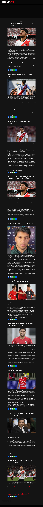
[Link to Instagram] (37, 2)
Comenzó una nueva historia (19, 281)
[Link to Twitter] (38, 2)
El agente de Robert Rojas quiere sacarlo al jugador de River (21, 178)
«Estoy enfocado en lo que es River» (19, 75)
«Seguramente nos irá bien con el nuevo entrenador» (21, 325)
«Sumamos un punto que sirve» (20, 223)
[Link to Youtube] (40, 2)
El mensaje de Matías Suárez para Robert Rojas (21, 462)
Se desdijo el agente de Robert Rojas (19, 122)
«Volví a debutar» (14, 370)
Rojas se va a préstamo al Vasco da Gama (20, 24)
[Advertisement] (21, 11)
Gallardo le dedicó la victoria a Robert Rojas (20, 414)
